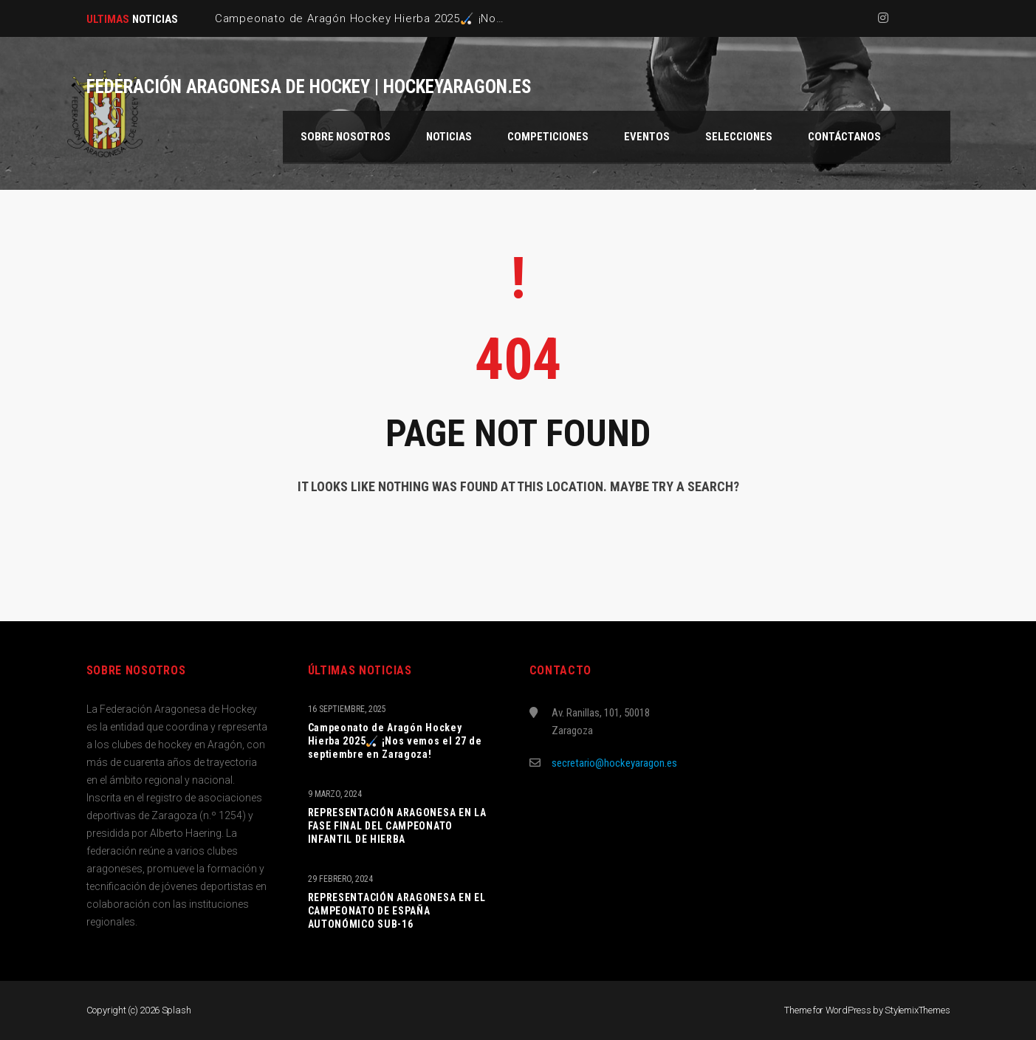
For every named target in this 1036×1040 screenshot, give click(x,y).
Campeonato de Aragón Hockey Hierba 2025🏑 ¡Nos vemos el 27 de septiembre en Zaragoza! (395, 741)
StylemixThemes (917, 1010)
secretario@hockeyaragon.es (614, 763)
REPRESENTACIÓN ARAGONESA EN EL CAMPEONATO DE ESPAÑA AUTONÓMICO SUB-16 (397, 911)
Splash (176, 1010)
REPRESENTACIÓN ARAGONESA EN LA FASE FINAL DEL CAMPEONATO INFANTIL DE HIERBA (397, 826)
